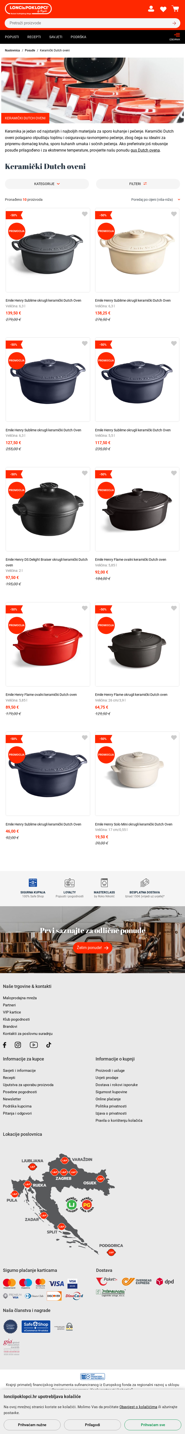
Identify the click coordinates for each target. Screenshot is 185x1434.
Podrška (78, 37)
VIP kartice (12, 1012)
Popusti (12, 37)
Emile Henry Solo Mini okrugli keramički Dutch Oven (133, 824)
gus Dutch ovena (145, 150)
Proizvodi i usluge (110, 1070)
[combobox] (155, 200)
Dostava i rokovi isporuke (117, 1085)
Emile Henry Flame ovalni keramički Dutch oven (130, 559)
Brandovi (10, 1026)
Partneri (9, 1005)
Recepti (34, 37)
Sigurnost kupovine (111, 1092)
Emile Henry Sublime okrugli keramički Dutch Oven (43, 300)
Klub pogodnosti (16, 1019)
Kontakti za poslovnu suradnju (27, 1033)
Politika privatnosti (111, 1106)
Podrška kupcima (17, 1106)
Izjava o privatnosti (111, 1113)
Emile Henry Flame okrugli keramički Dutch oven (131, 695)
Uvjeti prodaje (107, 1078)
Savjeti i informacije (19, 1070)
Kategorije (44, 184)
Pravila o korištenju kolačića (119, 1120)
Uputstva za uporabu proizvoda (28, 1085)
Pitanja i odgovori (17, 1113)
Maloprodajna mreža (20, 998)
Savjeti (55, 37)
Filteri (135, 184)
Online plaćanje (108, 1099)
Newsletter (12, 1099)
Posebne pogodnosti (20, 1092)
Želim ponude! (89, 947)
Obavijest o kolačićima (138, 1407)
